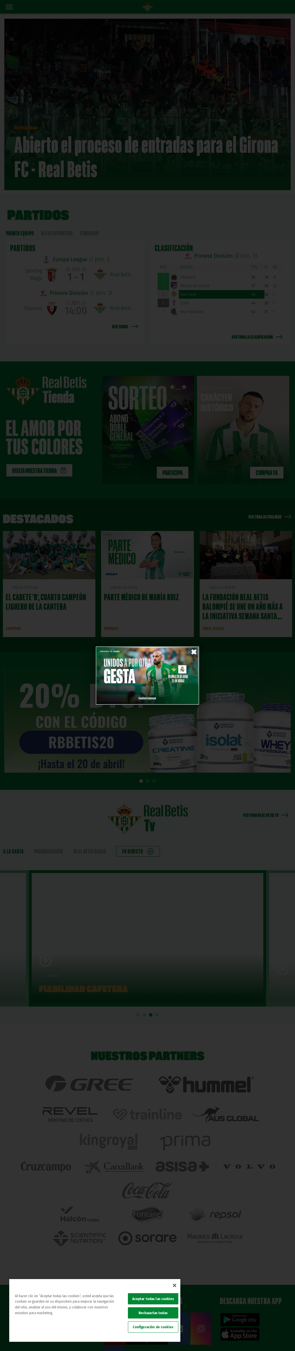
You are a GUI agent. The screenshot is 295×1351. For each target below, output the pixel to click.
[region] (94, 1310)
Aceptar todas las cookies (153, 1299)
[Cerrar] (174, 1285)
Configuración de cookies (153, 1327)
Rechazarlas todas (153, 1313)
